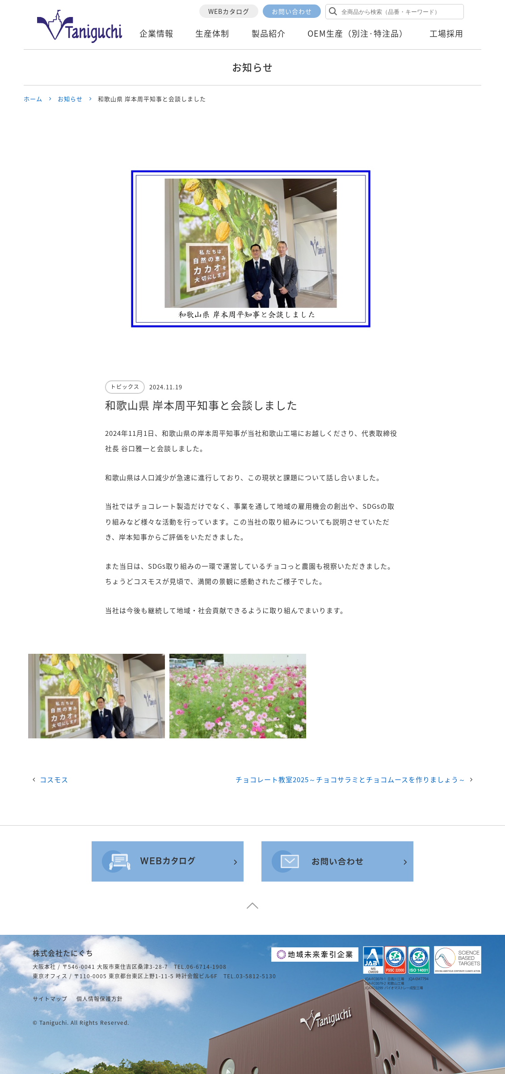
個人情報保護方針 (99, 999)
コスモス (54, 779)
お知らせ (70, 98)
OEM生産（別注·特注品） (357, 33)
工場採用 (446, 33)
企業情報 (156, 33)
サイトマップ (50, 999)
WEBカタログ (228, 11)
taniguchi (53, 1023)
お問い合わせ (292, 11)
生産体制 (212, 33)
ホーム (33, 98)
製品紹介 (269, 33)
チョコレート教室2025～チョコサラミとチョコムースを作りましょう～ (351, 779)
